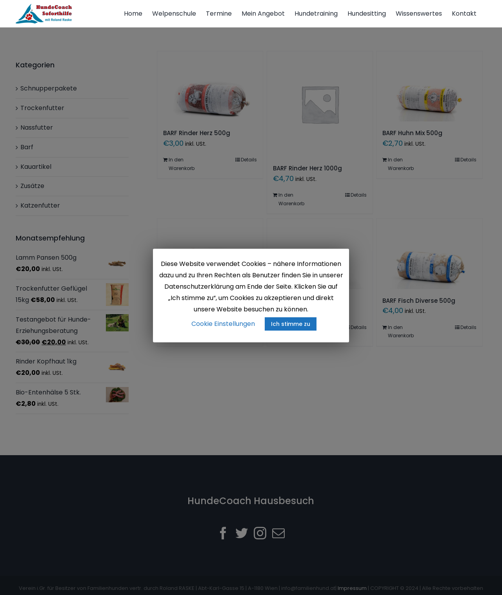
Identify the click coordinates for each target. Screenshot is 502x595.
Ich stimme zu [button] (290, 324)
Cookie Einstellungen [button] (223, 323)
